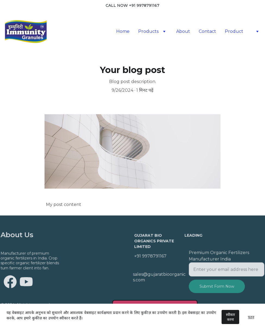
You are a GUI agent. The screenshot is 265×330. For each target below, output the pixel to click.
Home (123, 31)
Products (148, 31)
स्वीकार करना (230, 317)
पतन (251, 317)
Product (234, 31)
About (183, 31)
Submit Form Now (217, 286)
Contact (207, 31)
